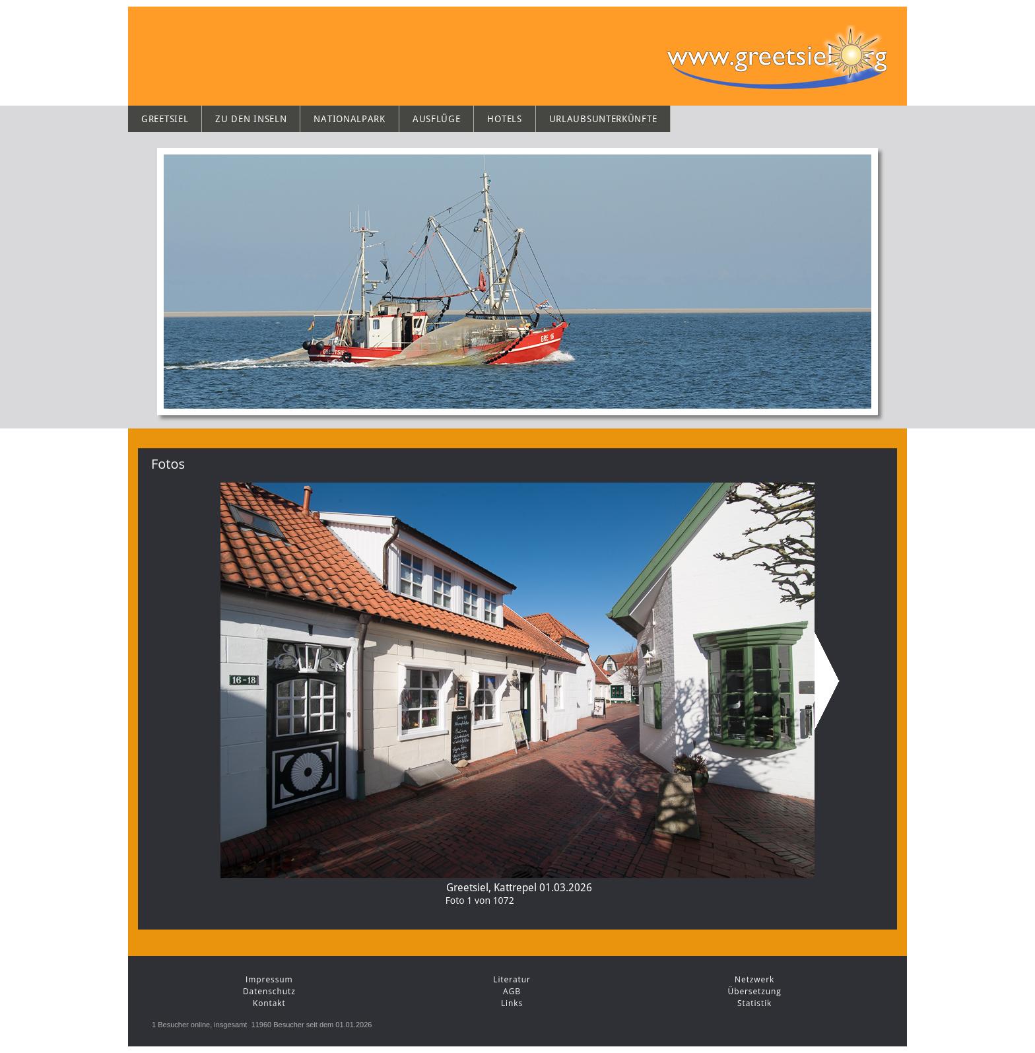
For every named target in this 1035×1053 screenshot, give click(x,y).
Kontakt (269, 1003)
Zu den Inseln (250, 119)
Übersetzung (755, 991)
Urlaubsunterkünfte (603, 119)
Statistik (754, 1003)
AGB (512, 991)
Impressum (269, 979)
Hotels (504, 119)
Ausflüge (437, 119)
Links (512, 1003)
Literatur (512, 979)
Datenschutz (269, 991)
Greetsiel (164, 119)
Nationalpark (349, 119)
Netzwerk (754, 979)
